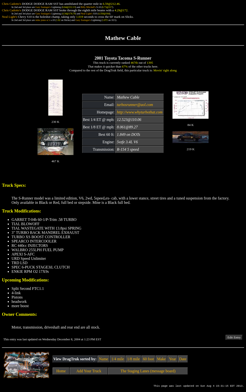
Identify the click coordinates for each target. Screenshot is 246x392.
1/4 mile (117, 359)
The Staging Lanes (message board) (147, 371)
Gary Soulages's (43, 7)
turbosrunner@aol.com (135, 105)
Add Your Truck (88, 371)
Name (103, 359)
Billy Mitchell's (88, 7)
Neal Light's (86, 13)
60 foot (148, 359)
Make (161, 359)
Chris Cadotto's (11, 4)
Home (61, 371)
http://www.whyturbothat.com (139, 112)
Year (172, 359)
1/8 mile (133, 359)
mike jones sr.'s (42, 20)
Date (182, 359)
